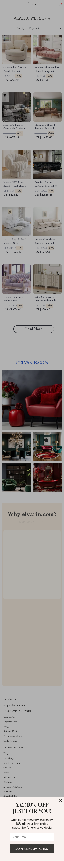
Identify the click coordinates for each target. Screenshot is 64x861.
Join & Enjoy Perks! (32, 849)
